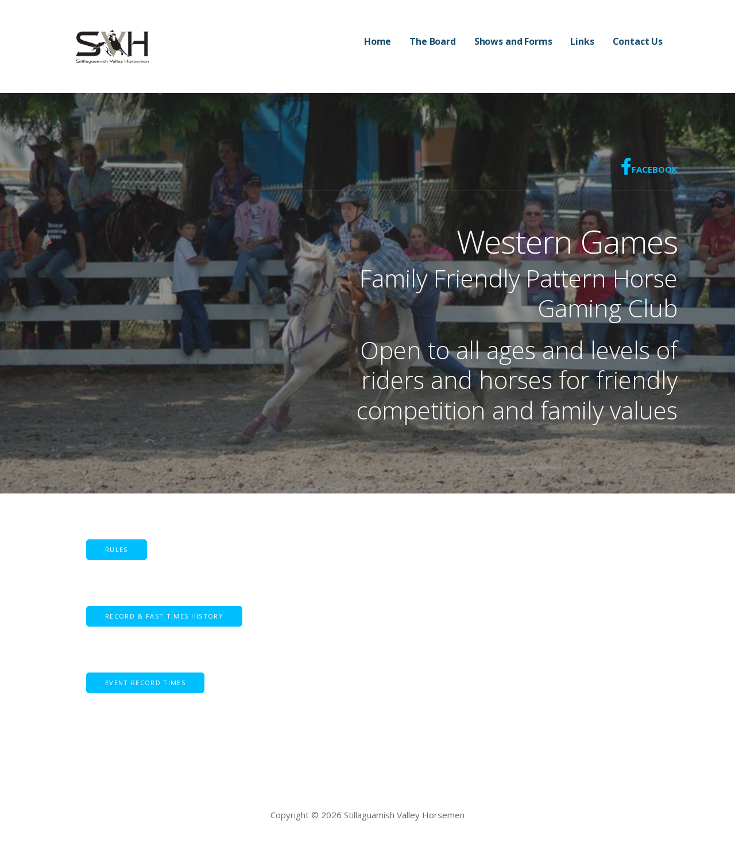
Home (377, 41)
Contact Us (638, 41)
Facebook (649, 166)
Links (582, 41)
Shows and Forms (513, 41)
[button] (164, 616)
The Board (432, 41)
